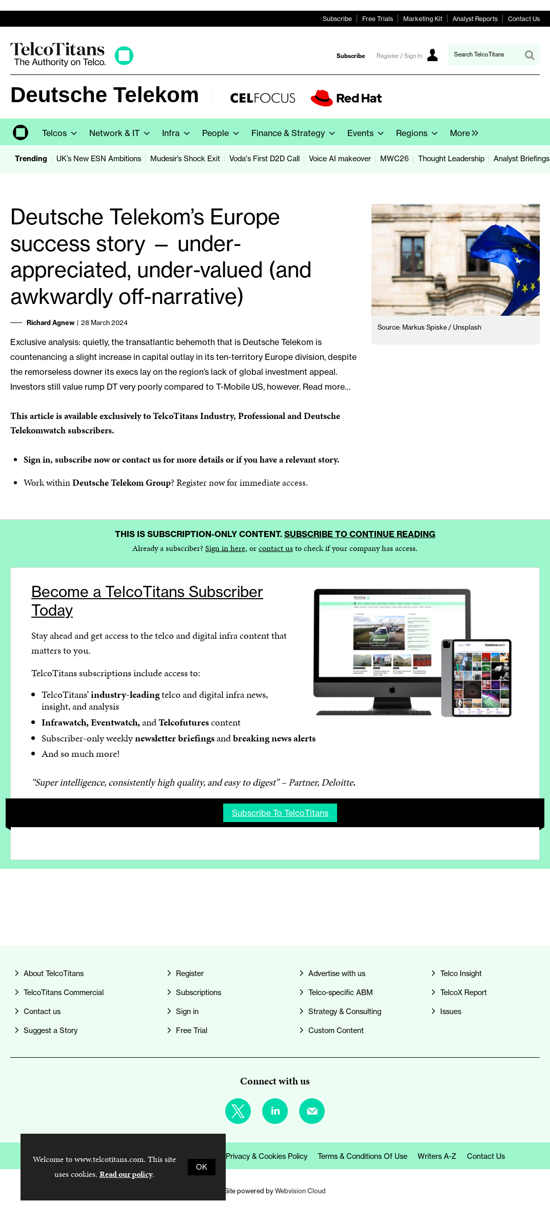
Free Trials (377, 19)
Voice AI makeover (340, 158)
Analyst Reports (475, 19)
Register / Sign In (399, 56)
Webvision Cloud (300, 1191)
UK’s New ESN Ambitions (98, 158)
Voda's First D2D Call (264, 158)
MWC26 (394, 158)
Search (529, 55)
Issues (450, 1011)
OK (201, 1167)
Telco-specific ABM (340, 992)
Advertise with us (336, 973)
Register (191, 482)
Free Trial (191, 1030)
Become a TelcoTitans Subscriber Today (147, 601)
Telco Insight (461, 973)
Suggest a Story (50, 1030)
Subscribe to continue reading (360, 534)
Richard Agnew (50, 322)
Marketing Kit (422, 19)
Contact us (42, 1011)
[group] (461, 132)
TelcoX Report (463, 992)
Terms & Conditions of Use (362, 1156)
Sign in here (225, 548)
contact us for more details (173, 459)
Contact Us (524, 19)
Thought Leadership (451, 158)
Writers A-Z (437, 1156)
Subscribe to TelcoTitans (280, 813)
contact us (276, 548)
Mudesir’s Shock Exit (185, 158)
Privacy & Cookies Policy (266, 1156)
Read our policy (126, 1174)
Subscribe (337, 19)
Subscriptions (198, 992)
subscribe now (82, 459)
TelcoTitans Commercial (64, 992)
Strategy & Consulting (344, 1011)
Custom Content (336, 1030)
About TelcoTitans (54, 973)
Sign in (37, 459)
